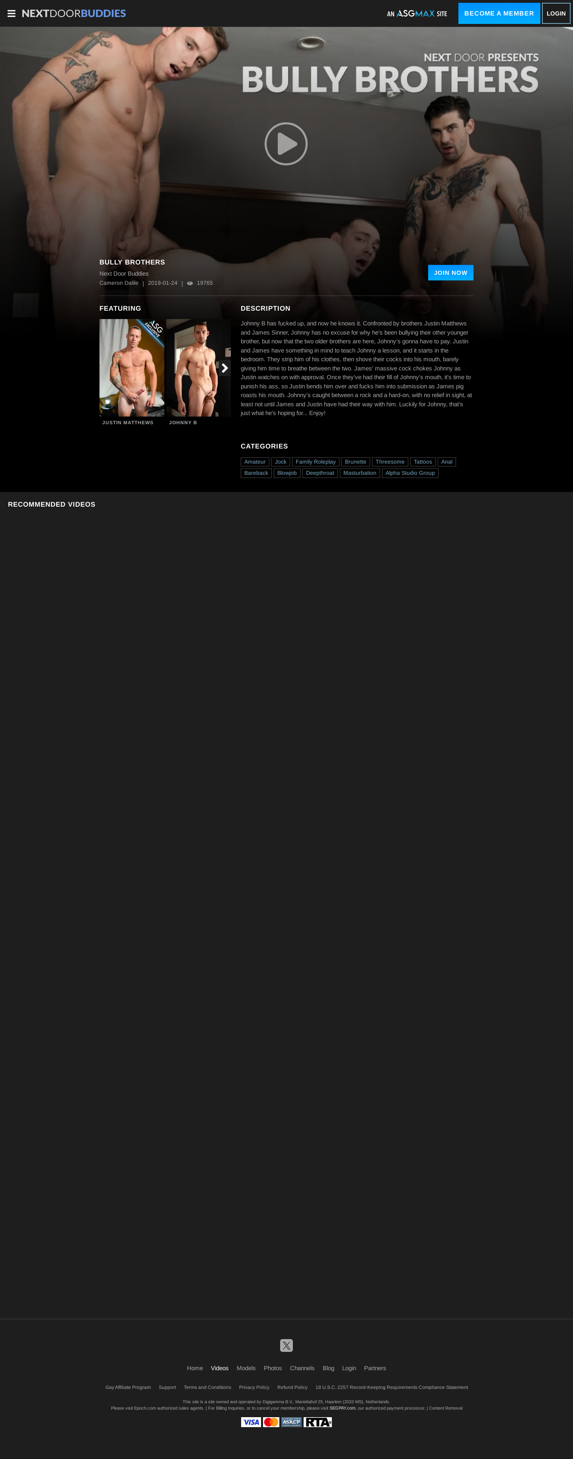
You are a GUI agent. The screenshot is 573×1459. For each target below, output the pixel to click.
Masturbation (359, 473)
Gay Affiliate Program (128, 1387)
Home (195, 1368)
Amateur (255, 461)
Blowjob (287, 473)
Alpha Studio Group (410, 473)
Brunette (355, 461)
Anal (446, 461)
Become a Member (499, 13)
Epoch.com (145, 1408)
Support (167, 1387)
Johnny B (183, 422)
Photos (273, 1368)
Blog (328, 1368)
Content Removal (445, 1408)
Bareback (256, 473)
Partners (375, 1368)
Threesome (390, 461)
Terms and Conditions (207, 1387)
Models (246, 1368)
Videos (220, 1368)
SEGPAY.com (342, 1408)
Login (556, 13)
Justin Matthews (128, 422)
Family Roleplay (316, 461)
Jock (280, 461)
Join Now (451, 272)
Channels (302, 1368)
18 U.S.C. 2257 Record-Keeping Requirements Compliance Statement (392, 1387)
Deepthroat (320, 473)
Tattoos (423, 461)
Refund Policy (292, 1387)
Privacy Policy (254, 1387)
